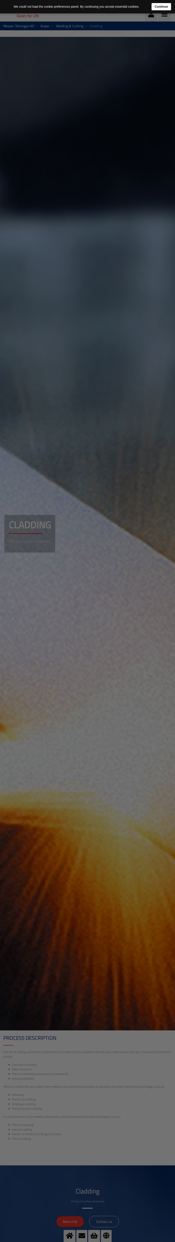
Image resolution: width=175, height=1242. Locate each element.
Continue (161, 6)
